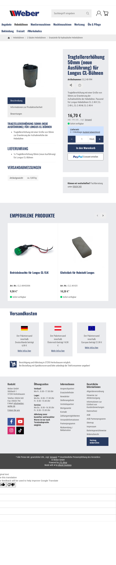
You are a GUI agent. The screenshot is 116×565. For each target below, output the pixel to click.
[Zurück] (97, 216)
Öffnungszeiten (41, 384)
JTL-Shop (63, 462)
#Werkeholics (34, 31)
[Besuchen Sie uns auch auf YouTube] (20, 421)
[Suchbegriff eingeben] (71, 13)
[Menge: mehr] (100, 139)
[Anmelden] (99, 13)
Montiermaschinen (40, 24)
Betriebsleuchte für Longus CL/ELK (29, 272)
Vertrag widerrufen (94, 441)
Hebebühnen (21, 24)
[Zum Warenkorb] (105, 13)
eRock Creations (64, 465)
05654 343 (77, 186)
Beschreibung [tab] (16, 100)
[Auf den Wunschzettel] (71, 85)
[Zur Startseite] (24, 13)
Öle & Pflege (94, 24)
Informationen (67, 384)
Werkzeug (79, 24)
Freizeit (21, 31)
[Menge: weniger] (72, 139)
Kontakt (11, 384)
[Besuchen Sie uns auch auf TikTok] (20, 430)
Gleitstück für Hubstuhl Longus (77, 272)
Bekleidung (8, 31)
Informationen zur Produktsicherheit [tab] (26, 107)
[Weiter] (103, 216)
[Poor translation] (11, 484)
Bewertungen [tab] (16, 113)
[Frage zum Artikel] (79, 85)
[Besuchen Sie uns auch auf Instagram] (11, 430)
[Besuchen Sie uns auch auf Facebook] (11, 421)
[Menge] (82, 139)
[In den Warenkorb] (86, 148)
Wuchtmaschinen (62, 24)
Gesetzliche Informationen (93, 385)
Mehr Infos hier (24, 350)
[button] (14, 410)
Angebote (6, 24)
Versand (88, 120)
